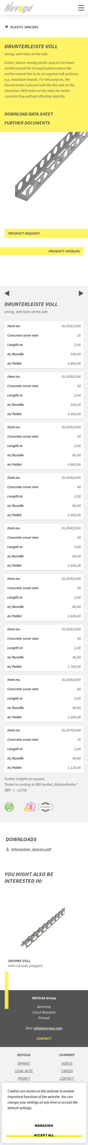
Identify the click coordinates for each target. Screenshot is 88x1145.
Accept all (44, 1135)
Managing (44, 1125)
